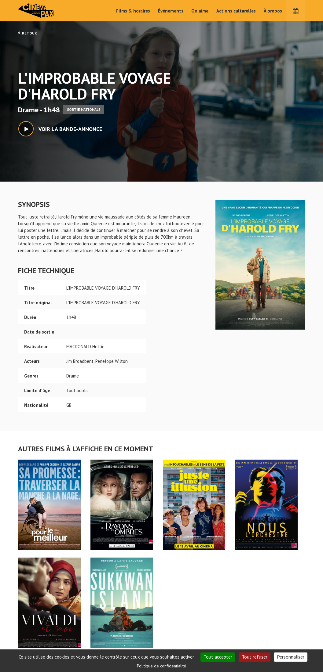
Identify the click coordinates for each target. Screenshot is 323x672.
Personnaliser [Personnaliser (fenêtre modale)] (290, 657)
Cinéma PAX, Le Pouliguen (183, 645)
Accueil (122, 627)
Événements (170, 11)
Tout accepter (218, 657)
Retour (27, 33)
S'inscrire (254, 649)
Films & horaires (133, 11)
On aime (199, 11)
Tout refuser (254, 657)
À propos (273, 11)
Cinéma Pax (45, 11)
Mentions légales (35, 647)
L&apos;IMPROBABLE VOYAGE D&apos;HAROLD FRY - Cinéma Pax (34, 617)
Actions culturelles (236, 11)
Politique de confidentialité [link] (161, 666)
